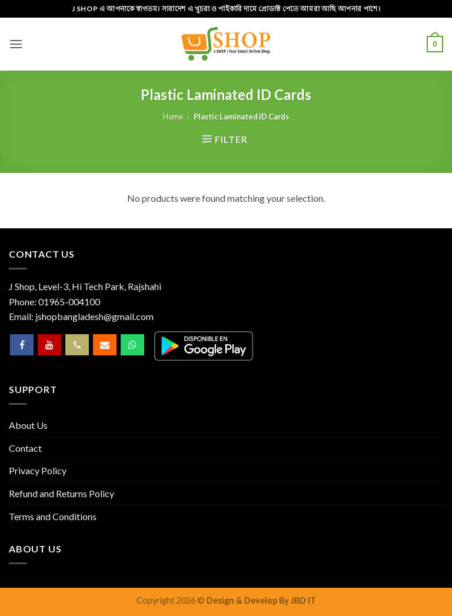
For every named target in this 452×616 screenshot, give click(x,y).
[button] (16, 43)
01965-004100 (69, 301)
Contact (25, 448)
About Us (28, 425)
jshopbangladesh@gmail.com (94, 316)
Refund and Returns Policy (61, 493)
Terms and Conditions (53, 516)
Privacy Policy (38, 470)
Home (173, 116)
